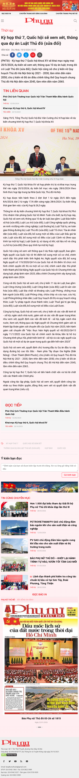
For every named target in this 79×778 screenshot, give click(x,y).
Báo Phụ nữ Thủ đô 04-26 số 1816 (39, 718)
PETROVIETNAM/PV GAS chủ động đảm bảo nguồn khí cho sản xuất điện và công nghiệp (53, 525)
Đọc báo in (6, 13)
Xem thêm (39, 732)
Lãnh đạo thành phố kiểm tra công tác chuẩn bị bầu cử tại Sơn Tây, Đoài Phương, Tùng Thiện (53, 580)
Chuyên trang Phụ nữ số (66, 13)
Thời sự (7, 30)
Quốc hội (61, 448)
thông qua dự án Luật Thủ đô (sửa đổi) (22, 448)
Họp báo (49, 448)
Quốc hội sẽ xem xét (32, 443)
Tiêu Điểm (6, 112)
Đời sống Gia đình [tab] (25, 600)
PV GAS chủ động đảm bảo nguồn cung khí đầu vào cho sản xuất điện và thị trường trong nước (52, 543)
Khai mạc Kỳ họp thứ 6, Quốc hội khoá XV (24, 108)
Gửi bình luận (70, 475)
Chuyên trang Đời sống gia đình (33, 13)
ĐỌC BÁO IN (39, 594)
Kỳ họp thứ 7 (12, 443)
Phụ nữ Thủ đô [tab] (8, 600)
